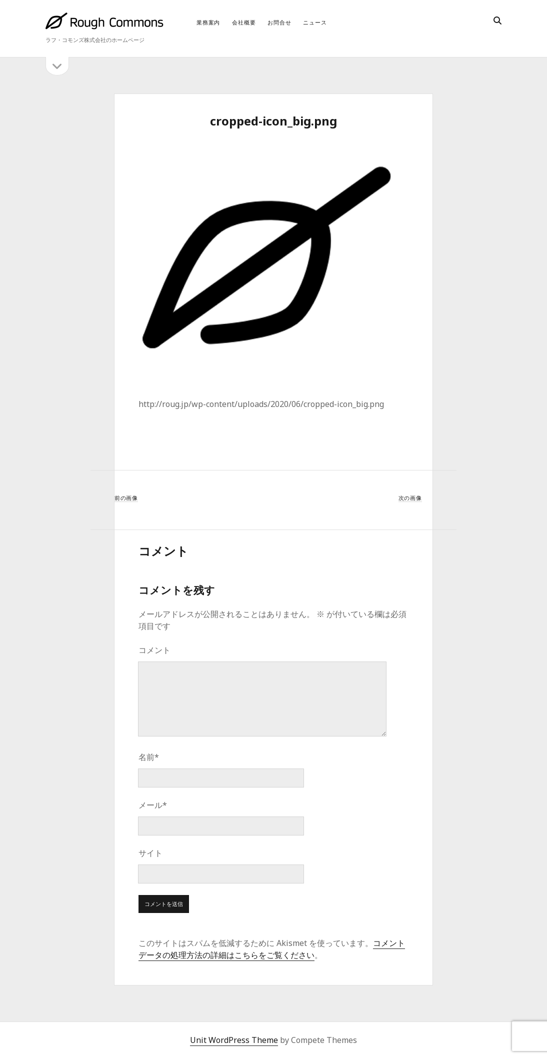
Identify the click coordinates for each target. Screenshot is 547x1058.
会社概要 (244, 22)
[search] (497, 21)
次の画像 (410, 498)
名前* (148, 757)
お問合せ (279, 22)
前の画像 (126, 498)
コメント (154, 650)
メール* (152, 805)
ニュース (314, 22)
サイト (150, 853)
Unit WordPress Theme (234, 1040)
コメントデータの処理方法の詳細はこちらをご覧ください (271, 949)
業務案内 (208, 22)
